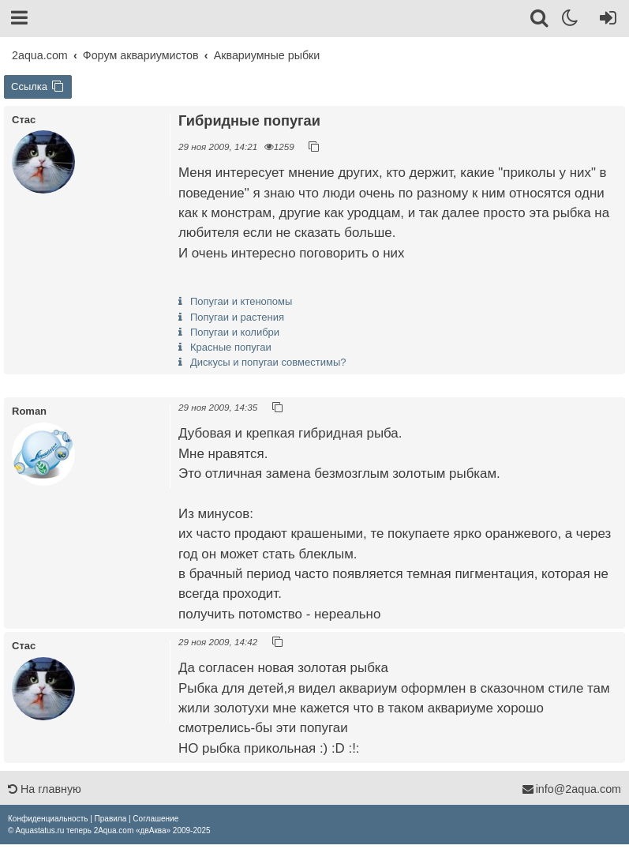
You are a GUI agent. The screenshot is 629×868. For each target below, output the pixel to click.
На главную (44, 789)
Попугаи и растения (237, 317)
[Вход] (605, 20)
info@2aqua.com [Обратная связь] (571, 789)
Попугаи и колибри (234, 332)
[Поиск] (540, 20)
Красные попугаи (230, 347)
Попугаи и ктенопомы (241, 301)
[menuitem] (48, 819)
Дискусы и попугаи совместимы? (268, 362)
